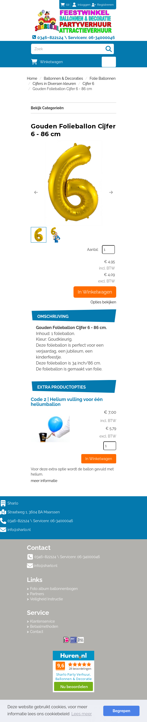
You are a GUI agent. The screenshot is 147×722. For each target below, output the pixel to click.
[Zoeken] (108, 49)
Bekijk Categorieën (73, 107)
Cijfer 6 (88, 84)
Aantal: (93, 249)
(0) (65, 5)
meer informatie (44, 481)
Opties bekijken (103, 302)
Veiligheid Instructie (46, 599)
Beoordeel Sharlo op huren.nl (73, 671)
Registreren (105, 4)
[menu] (109, 62)
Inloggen (84, 4)
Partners (37, 594)
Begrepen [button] (121, 711)
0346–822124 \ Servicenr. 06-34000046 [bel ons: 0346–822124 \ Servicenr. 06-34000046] (67, 557)
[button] (36, 192)
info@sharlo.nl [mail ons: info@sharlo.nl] (45, 566)
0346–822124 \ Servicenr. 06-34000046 (36, 521)
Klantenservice (42, 621)
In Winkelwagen (95, 292)
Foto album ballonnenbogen (54, 589)
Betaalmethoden (44, 626)
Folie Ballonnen (102, 78)
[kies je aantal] (109, 445)
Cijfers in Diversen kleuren (54, 84)
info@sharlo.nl (19, 529)
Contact (36, 632)
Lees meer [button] (81, 713)
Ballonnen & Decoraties (63, 78)
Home (32, 78)
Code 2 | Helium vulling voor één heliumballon (67, 402)
